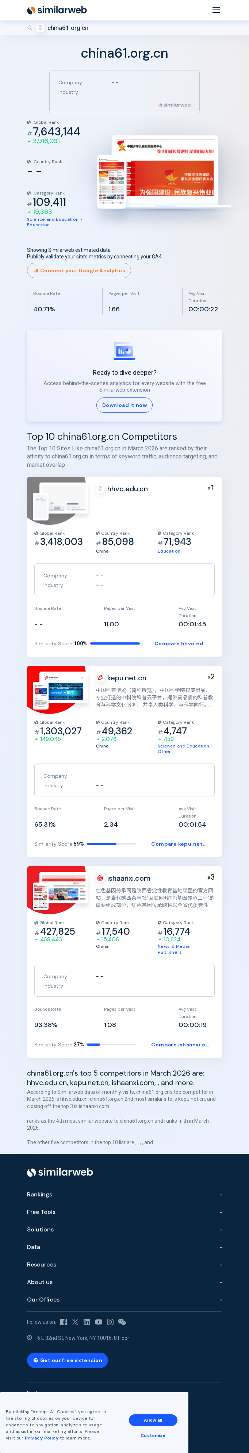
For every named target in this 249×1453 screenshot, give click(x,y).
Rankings (39, 1194)
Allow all (153, 1420)
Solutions (40, 1229)
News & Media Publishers (173, 949)
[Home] (57, 10)
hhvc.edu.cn (127, 488)
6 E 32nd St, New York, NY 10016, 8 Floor (83, 1338)
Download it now (124, 405)
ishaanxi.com (128, 878)
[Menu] (216, 10)
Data (33, 1247)
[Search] (124, 27)
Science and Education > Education (55, 222)
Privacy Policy (41, 1438)
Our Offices (43, 1299)
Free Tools (41, 1212)
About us (40, 1282)
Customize (153, 1435)
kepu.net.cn (126, 678)
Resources (41, 1264)
